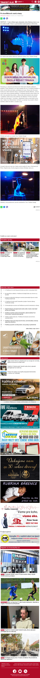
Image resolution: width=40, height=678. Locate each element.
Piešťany (8, 15)
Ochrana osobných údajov (27, 663)
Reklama (15, 665)
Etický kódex (35, 663)
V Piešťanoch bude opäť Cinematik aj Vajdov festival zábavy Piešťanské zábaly (20, 302)
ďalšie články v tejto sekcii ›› (33, 328)
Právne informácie (18, 663)
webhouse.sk (25, 675)
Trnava (2, 574)
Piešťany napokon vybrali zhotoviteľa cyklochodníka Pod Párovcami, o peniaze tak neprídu (20, 313)
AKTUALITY (3, 15)
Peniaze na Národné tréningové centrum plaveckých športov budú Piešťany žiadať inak (32, 255)
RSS (18, 665)
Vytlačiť (37, 207)
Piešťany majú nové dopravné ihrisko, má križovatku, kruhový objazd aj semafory (21, 321)
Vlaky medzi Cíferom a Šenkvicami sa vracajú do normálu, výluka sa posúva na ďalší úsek (23, 361)
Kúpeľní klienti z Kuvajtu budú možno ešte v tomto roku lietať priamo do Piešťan (21, 309)
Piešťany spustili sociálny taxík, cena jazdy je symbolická (20, 324)
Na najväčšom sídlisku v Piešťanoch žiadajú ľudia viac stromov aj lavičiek (19, 254)
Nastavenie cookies (28, 665)
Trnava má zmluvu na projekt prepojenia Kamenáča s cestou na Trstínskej (21, 372)
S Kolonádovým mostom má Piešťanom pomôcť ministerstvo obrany (22, 305)
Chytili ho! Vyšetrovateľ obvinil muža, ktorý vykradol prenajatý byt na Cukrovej (21, 367)
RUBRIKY (19, 2)
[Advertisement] (14, 223)
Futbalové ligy (4, 602)
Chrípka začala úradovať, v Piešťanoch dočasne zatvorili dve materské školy (20, 317)
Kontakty (21, 665)
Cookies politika (35, 665)
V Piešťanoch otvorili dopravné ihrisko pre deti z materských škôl (6, 254)
